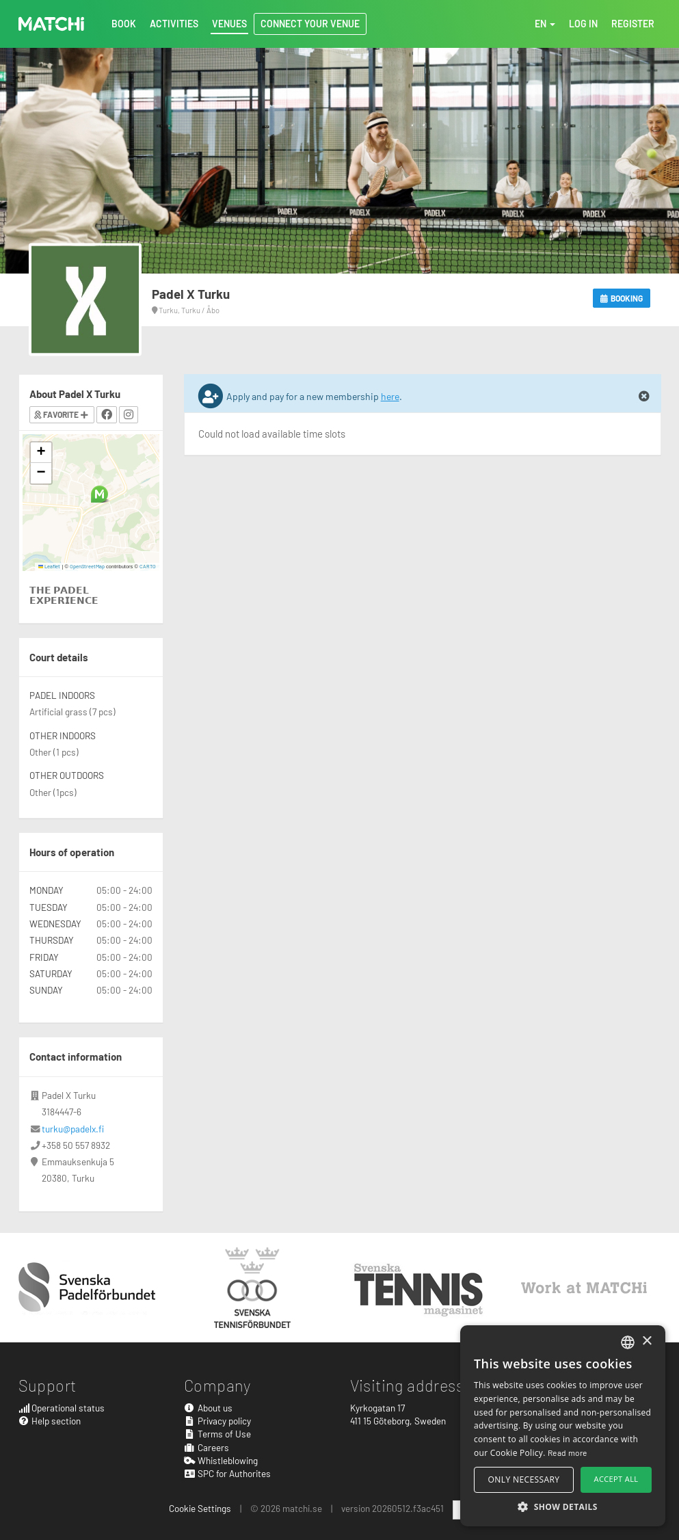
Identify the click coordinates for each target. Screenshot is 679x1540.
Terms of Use (217, 1433)
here (390, 396)
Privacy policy (217, 1420)
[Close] (644, 396)
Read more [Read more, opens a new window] (567, 1452)
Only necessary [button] (524, 1479)
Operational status (61, 1407)
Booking (621, 298)
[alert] (562, 1425)
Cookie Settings (200, 1508)
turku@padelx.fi (73, 1128)
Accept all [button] (616, 1479)
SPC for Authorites (227, 1473)
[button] (99, 494)
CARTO (147, 566)
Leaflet (49, 566)
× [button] (646, 1341)
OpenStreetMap (87, 566)
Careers (206, 1447)
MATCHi (51, 24)
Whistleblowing (221, 1460)
